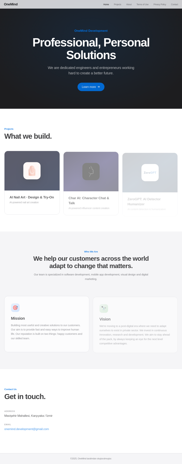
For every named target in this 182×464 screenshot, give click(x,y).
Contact (174, 4)
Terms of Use (142, 4)
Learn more (91, 88)
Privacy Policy (159, 4)
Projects (117, 4)
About (129, 4)
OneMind (11, 4)
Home (106, 4)
